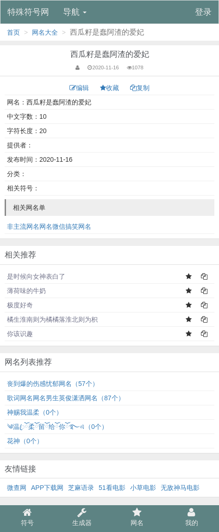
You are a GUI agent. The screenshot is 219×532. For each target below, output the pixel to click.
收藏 (110, 88)
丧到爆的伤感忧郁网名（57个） (53, 383)
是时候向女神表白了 (36, 276)
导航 (75, 12)
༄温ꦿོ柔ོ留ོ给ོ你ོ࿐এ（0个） (57, 426)
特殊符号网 (28, 12)
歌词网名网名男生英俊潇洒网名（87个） (66, 398)
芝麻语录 (81, 487)
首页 (13, 32)
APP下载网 (47, 487)
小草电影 (143, 487)
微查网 (16, 487)
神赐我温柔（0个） (35, 412)
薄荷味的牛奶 (26, 290)
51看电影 (112, 487)
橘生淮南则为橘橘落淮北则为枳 (52, 319)
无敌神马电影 (180, 487)
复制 (140, 88)
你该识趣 (20, 333)
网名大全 (45, 32)
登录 (203, 12)
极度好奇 (20, 305)
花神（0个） (25, 441)
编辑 (80, 88)
